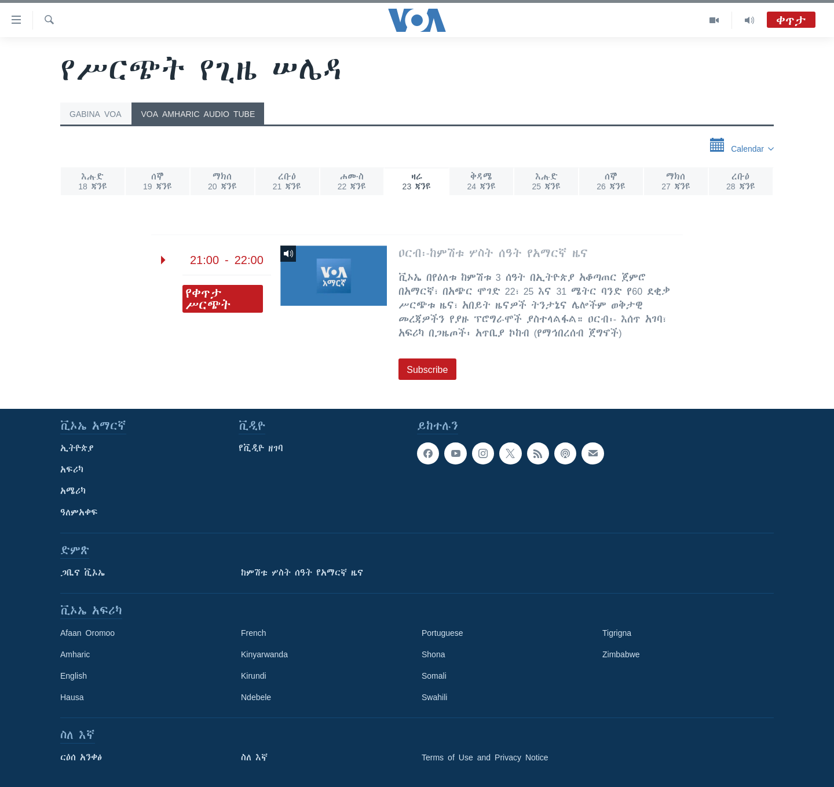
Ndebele (256, 697)
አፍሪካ (71, 469)
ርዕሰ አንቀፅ (81, 757)
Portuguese (442, 633)
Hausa (71, 697)
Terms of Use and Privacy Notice (485, 757)
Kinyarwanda (264, 654)
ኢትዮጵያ (77, 448)
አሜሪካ (73, 491)
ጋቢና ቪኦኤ (82, 573)
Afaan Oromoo (87, 633)
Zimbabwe (621, 654)
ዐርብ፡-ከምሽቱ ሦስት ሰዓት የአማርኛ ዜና (493, 253)
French (253, 633)
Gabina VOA (95, 114)
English (73, 676)
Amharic (75, 654)
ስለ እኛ (254, 757)
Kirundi (253, 676)
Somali (434, 676)
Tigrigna (616, 633)
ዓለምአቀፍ (79, 512)
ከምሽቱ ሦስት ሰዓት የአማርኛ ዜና (302, 573)
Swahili (434, 697)
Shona (433, 654)
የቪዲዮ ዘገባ (261, 448)
